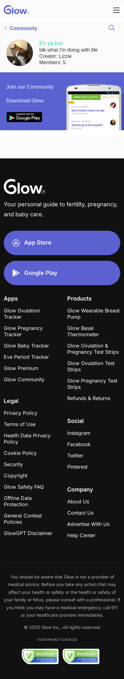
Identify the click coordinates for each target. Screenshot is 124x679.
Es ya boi (50, 43)
